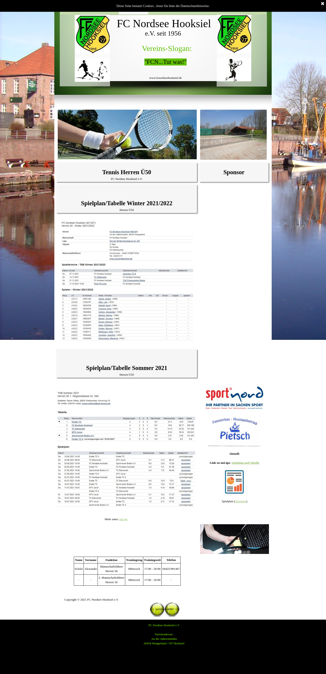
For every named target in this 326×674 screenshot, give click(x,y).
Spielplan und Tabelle (245, 462)
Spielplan (240, 501)
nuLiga (123, 519)
